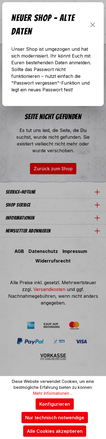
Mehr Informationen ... (53, 393)
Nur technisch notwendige (54, 417)
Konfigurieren (54, 404)
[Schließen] (92, 24)
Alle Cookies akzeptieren (55, 431)
